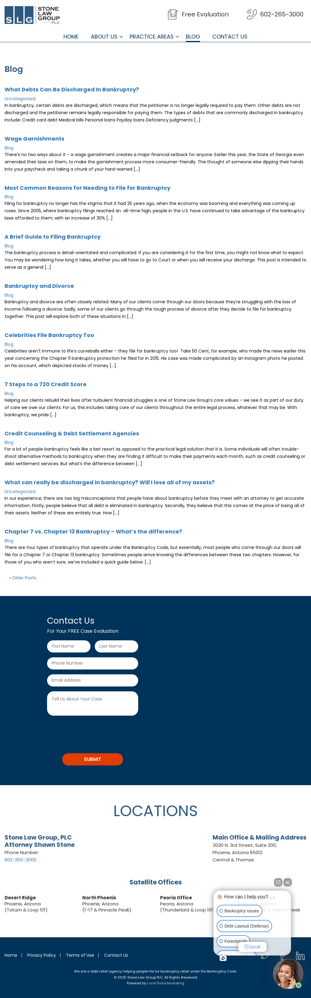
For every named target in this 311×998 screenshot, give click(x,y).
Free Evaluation (205, 14)
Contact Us (230, 36)
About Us (104, 36)
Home (71, 36)
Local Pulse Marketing (165, 983)
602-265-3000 (281, 14)
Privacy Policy (41, 955)
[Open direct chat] (278, 882)
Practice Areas (152, 36)
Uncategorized (20, 99)
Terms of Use (80, 955)
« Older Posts (22, 578)
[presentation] (93, 732)
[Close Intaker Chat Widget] (287, 882)
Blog (193, 36)
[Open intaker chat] (223, 958)
